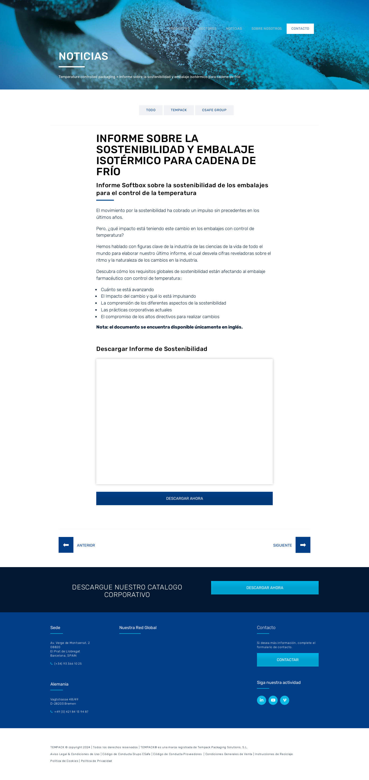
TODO (151, 110)
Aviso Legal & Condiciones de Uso (75, 754)
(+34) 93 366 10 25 (68, 663)
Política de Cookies (64, 761)
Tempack (179, 110)
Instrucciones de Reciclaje (274, 754)
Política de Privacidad (96, 761)
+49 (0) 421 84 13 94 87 (71, 711)
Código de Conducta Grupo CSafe (126, 754)
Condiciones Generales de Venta (229, 754)
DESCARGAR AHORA (185, 498)
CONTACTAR (288, 660)
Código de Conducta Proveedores (177, 754)
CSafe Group (214, 110)
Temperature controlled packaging (87, 77)
